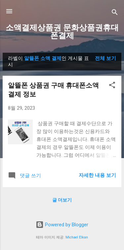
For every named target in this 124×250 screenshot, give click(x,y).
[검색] (115, 13)
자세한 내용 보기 (97, 175)
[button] (112, 86)
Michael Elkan (76, 237)
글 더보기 (62, 200)
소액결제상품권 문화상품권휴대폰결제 (62, 31)
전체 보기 (105, 58)
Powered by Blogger (62, 225)
